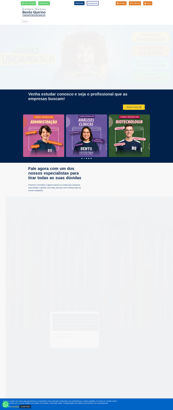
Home (25, 21)
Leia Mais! (15, 406)
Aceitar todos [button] (25, 406)
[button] (2, 57)
